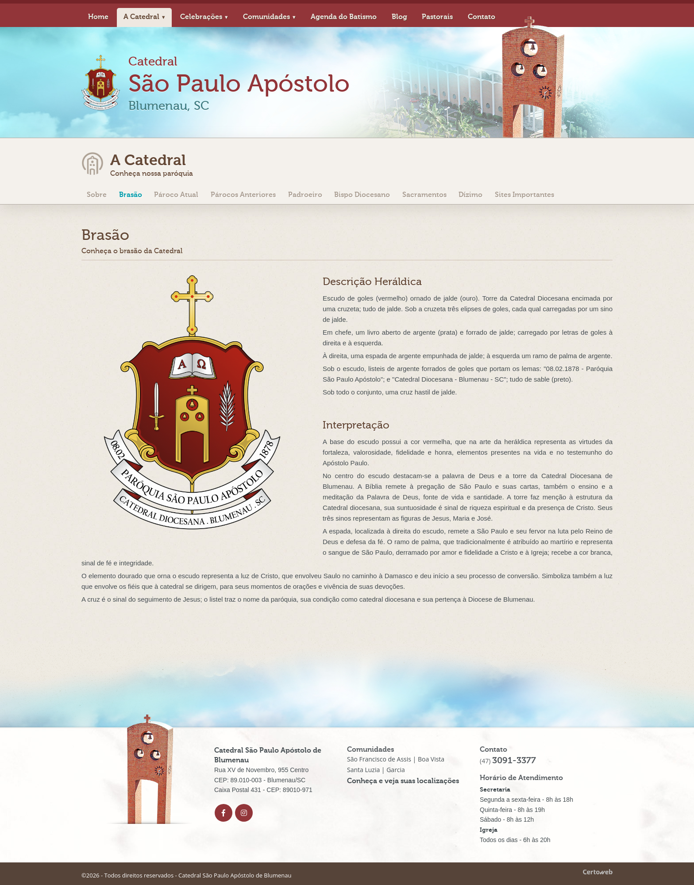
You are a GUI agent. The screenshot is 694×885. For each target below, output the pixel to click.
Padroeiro (305, 195)
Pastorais (437, 17)
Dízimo (470, 195)
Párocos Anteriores (243, 195)
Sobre (97, 195)
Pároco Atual (176, 195)
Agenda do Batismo (344, 17)
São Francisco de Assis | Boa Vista (395, 759)
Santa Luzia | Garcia (376, 769)
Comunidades (266, 17)
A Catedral (141, 17)
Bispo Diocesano (362, 195)
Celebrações (201, 17)
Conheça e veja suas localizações (403, 781)
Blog (399, 17)
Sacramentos (424, 195)
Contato (481, 17)
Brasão (130, 195)
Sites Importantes (524, 195)
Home (98, 17)
